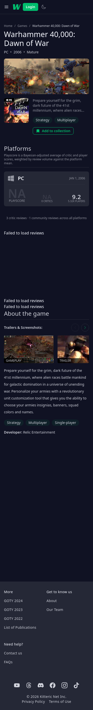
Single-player (65, 422)
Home (8, 26)
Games (22, 26)
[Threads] (29, 685)
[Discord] (41, 685)
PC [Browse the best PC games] (6, 52)
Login (30, 6)
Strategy (42, 120)
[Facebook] (53, 685)
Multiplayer (66, 120)
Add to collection (53, 130)
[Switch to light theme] (43, 6)
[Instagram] (64, 685)
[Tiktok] (76, 685)
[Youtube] (17, 685)
